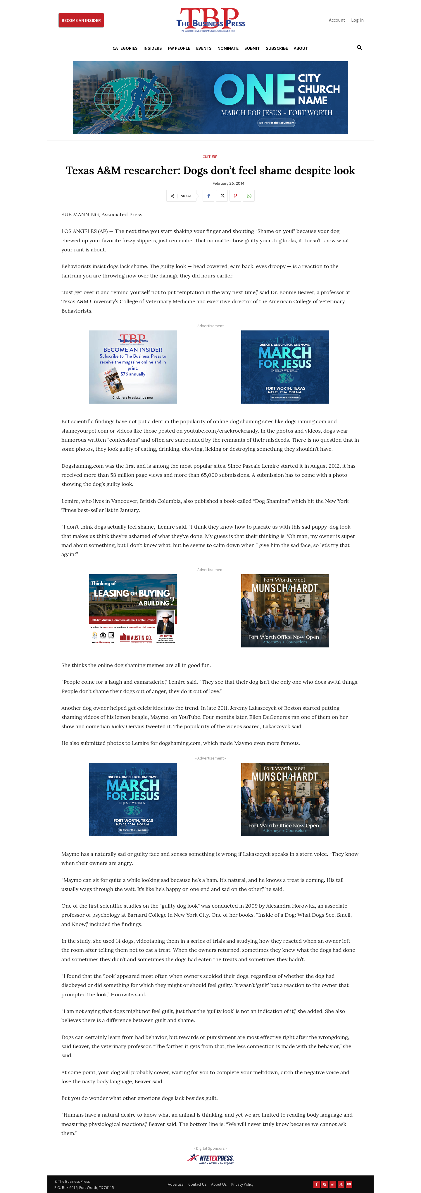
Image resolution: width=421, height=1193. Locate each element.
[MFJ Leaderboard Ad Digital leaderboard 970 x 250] (210, 97)
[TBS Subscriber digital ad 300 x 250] (133, 367)
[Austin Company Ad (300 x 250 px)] (133, 610)
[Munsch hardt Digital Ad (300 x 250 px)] (285, 610)
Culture (210, 157)
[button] (357, 48)
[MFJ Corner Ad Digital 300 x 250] (285, 367)
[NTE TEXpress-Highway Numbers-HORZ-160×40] (210, 1159)
